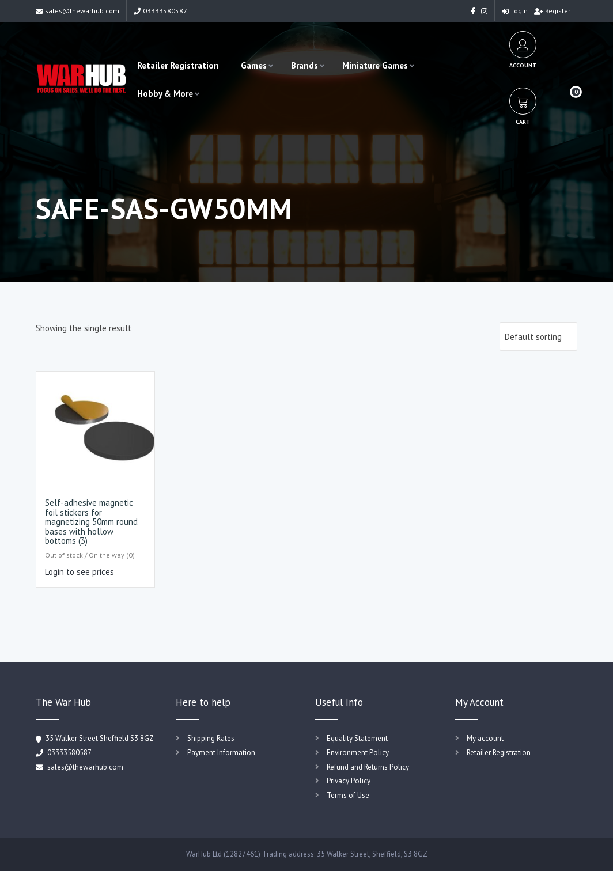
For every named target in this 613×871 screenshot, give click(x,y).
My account (485, 738)
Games (254, 65)
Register (552, 10)
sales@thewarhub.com (77, 10)
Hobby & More (165, 93)
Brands (304, 65)
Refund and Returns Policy (368, 767)
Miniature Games (375, 65)
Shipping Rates (210, 738)
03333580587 (160, 10)
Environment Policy (358, 753)
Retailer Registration (178, 65)
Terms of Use (348, 795)
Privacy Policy (348, 781)
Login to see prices (79, 571)
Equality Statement (357, 738)
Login (515, 10)
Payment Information (221, 753)
